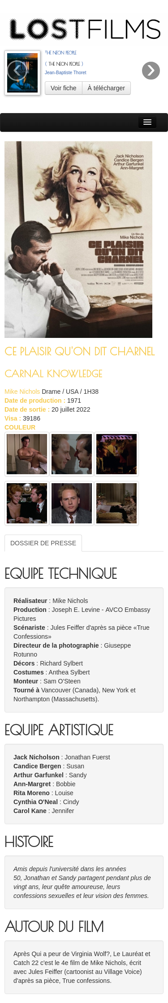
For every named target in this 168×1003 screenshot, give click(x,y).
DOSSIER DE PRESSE (43, 543)
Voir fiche (64, 88)
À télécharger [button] (106, 88)
